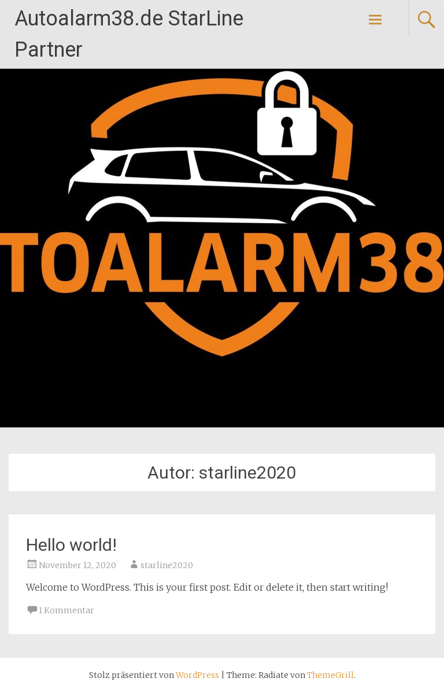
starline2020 (166, 565)
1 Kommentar (66, 610)
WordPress (197, 675)
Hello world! (71, 545)
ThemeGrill (330, 675)
